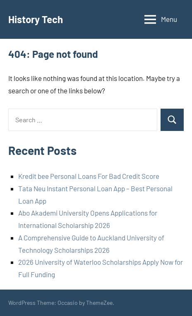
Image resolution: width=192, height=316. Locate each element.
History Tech (35, 19)
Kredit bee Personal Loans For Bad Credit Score (88, 176)
